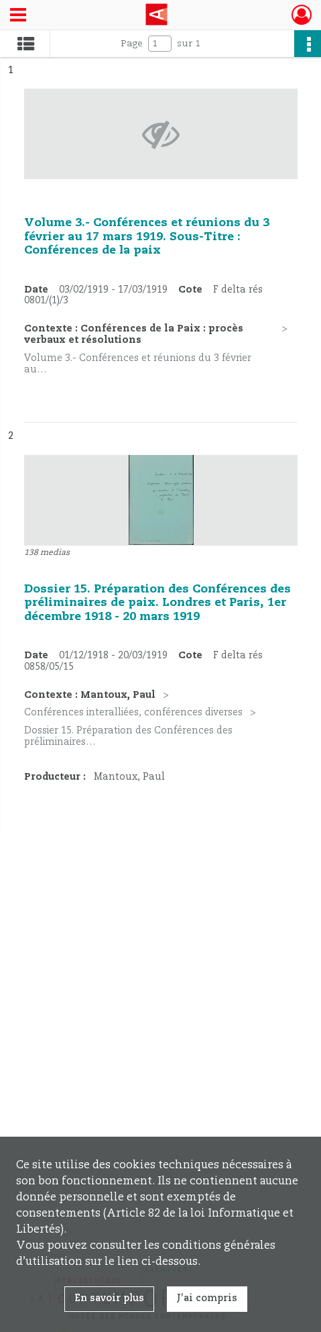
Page (132, 43)
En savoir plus (109, 1298)
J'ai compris (207, 1298)
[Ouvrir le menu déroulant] (18, 16)
